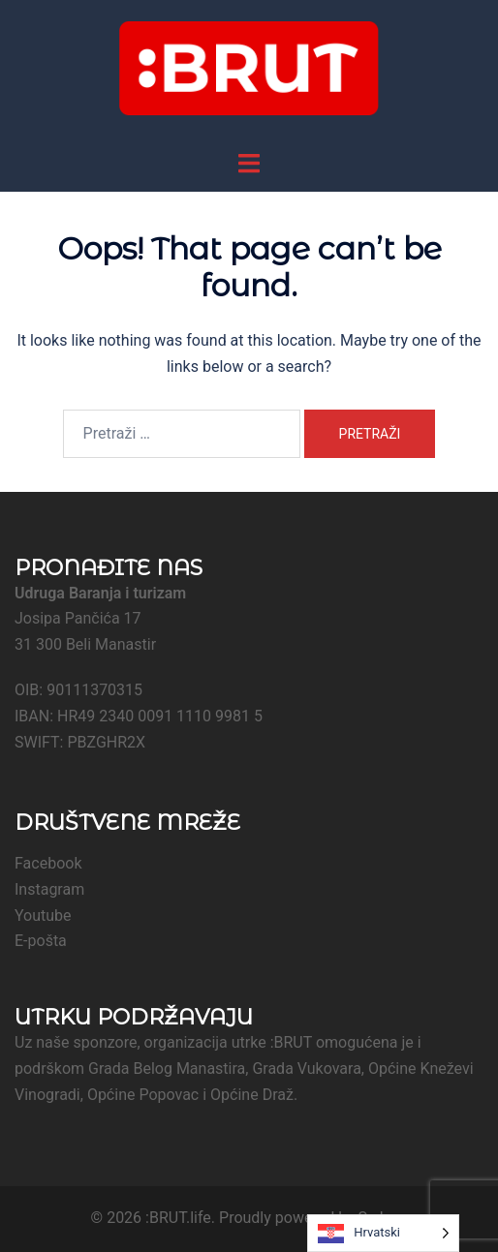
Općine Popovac (143, 1094)
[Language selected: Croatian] (383, 1233)
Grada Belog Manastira (166, 1068)
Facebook (48, 863)
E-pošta (41, 940)
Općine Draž (252, 1094)
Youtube (43, 915)
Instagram (49, 889)
